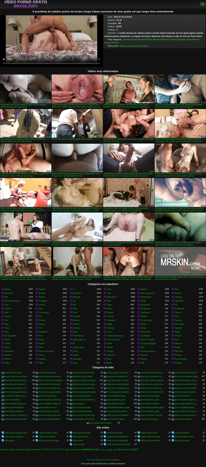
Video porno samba (47, 437)
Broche (149, 39)
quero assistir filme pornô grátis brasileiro (187, 411)
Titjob (41, 363)
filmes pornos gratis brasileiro (17, 392)
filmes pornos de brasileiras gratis (187, 388)
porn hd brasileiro (12, 400)
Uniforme (111, 355)
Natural (178, 312)
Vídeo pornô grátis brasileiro (25, 4)
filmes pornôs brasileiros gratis (153, 388)
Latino (189, 39)
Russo (7, 347)
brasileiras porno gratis (82, 376)
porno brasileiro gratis (116, 400)
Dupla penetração (148, 343)
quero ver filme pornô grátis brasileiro (85, 415)
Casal (41, 339)
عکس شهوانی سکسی (109, 449)
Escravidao (145, 332)
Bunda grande (11, 336)
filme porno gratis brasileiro (84, 380)
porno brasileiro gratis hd (15, 403)
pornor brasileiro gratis (184, 407)
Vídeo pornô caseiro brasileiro (17, 433)
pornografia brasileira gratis (152, 407)
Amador (110, 316)
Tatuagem (111, 320)
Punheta (110, 328)
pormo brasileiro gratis (116, 396)
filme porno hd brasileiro (15, 384)
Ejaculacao (145, 312)
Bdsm (75, 332)
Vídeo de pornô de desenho (119, 444)
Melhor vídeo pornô (149, 433)
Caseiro (76, 324)
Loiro (109, 289)
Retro (109, 359)
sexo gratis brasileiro (183, 419)
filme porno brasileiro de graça (153, 376)
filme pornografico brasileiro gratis (85, 384)
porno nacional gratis (82, 407)
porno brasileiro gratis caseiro (187, 400)
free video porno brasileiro (118, 392)
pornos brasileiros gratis (49, 411)
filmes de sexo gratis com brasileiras (17, 388)
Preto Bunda (78, 336)
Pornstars (43, 301)
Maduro (8, 355)
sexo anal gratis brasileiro (50, 419)
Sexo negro (9, 440)
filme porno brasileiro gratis (186, 376)
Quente (42, 305)
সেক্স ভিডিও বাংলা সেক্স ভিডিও (52, 449)
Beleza (110, 309)
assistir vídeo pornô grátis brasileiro (17, 376)
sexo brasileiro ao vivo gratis (85, 419)
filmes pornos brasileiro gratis (119, 388)
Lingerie (110, 312)
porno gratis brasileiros (14, 407)
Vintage (110, 351)
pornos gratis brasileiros (117, 411)
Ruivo (7, 328)
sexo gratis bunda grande (100, 423)
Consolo (76, 328)
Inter (7, 312)
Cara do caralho (147, 339)
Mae (6, 324)
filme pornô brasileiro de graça (119, 376)
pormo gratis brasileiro (150, 396)
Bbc (6, 320)
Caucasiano (44, 312)
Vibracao (178, 343)
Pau (74, 305)
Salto (177, 339)
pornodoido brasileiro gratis (118, 407)
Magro (109, 324)
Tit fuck (178, 336)
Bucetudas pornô (182, 440)
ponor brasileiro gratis (82, 396)
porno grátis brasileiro (116, 403)
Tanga (177, 332)
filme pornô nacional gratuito (51, 384)
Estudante (9, 351)
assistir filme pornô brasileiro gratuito (85, 373)
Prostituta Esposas (115, 336)
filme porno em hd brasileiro (50, 380)
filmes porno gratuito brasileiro (85, 388)
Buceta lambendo (161, 39)
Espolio (182, 39)
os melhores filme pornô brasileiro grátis (17, 396)
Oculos (107, 43)
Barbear (178, 293)
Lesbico (8, 309)
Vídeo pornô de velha (48, 433)
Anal (7, 305)
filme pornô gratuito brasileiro (187, 380)
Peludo (42, 324)
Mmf (40, 336)
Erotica (42, 343)
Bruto (75, 363)
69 (124, 39)
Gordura (178, 363)
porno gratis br (79, 403)
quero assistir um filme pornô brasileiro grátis (17, 415)
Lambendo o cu (79, 339)
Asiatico (144, 316)
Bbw (142, 347)
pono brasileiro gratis (47, 396)
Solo (40, 309)
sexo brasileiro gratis (115, 419)
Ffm (40, 328)
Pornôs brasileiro (182, 433)
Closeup (178, 320)
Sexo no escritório (46, 351)
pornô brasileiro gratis (150, 400)
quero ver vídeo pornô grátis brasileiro (187, 415)
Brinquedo (145, 305)
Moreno (195, 39)
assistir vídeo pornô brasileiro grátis (187, 373)
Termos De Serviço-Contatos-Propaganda (103, 460)
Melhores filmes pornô (184, 437)
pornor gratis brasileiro (14, 411)
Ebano (143, 328)
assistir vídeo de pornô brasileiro (153, 373)
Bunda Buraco (181, 359)
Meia (109, 301)
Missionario (112, 297)
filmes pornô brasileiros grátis (51, 388)
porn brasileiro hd (182, 396)
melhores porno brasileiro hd (187, 392)
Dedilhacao (179, 309)
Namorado (179, 324)
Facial (143, 324)
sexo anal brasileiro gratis (16, 419)
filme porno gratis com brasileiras (119, 380)
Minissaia (179, 351)
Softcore (76, 320)
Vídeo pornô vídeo (114, 433)
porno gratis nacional (47, 407)
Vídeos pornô (78, 444)
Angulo (8, 316)
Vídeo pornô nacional (14, 437)
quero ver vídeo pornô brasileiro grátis (153, 415)
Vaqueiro (178, 297)
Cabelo (8, 343)
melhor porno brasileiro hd (152, 392)
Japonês (178, 328)
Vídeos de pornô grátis (150, 437)
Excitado (76, 316)
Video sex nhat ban (73, 449)
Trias (109, 293)
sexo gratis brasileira (149, 419)
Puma (75, 351)
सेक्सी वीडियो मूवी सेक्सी (90, 449)
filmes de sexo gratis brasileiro (153, 384)
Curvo (109, 332)
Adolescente (131, 39)
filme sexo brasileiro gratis (118, 384)
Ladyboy (42, 359)
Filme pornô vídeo (80, 437)
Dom (7, 332)
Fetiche (8, 359)
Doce (177, 316)
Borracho (77, 297)
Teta (176, 289)
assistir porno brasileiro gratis (119, 373)
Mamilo (110, 347)
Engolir (76, 355)
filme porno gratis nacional (152, 380)
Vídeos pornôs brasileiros (117, 437)
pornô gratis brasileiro (150, 403)
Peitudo (114, 43)
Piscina (144, 359)
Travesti (178, 355)
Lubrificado (145, 336)
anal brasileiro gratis (13, 373)
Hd (176, 305)
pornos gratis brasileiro (82, 411)
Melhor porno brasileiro (150, 440)
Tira (40, 316)
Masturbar (179, 301)
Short (41, 347)
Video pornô (78, 440)
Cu (177, 39)
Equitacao (77, 293)
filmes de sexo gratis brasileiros (187, 384)
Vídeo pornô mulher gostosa (119, 440)
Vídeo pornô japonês (82, 433)
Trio (74, 301)
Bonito (143, 301)
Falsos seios (78, 347)
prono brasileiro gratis (150, 411)
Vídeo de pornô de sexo (49, 440)
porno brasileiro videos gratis (51, 403)
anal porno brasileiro (47, 373)
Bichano (141, 39)
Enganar (144, 355)
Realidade (43, 332)
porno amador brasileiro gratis (51, 400)
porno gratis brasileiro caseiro (187, 403)
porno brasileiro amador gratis (85, 400)
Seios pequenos (147, 293)
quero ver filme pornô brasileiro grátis (51, 415)
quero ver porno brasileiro (118, 415)
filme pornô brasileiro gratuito (17, 380)
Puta (75, 312)
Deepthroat (145, 309)
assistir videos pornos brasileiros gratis (51, 376)
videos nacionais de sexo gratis (134, 46)
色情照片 (135, 449)
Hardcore (9, 293)
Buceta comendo (148, 351)
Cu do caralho (147, 320)
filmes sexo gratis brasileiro (84, 392)
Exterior (42, 320)
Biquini (178, 347)
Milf (6, 297)
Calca (172, 39)
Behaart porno (124, 449)
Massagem (77, 359)
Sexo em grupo (113, 339)
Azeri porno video (7, 449)
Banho (109, 363)
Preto (75, 309)
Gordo (7, 339)
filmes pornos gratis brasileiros (51, 392)
